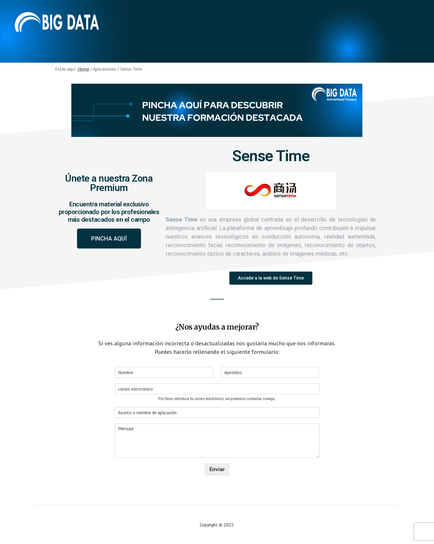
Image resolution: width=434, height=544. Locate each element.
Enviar (217, 469)
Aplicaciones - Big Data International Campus (56, 22)
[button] (109, 239)
